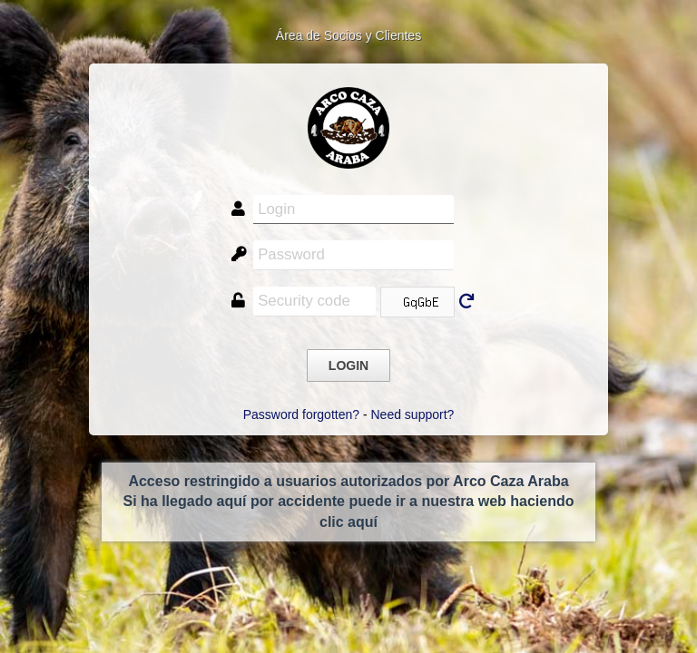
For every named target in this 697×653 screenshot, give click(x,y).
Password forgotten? (301, 414)
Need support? (413, 414)
